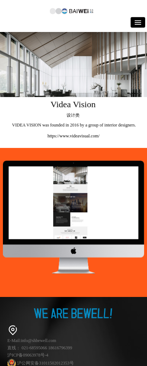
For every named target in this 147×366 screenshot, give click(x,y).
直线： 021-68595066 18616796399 (39, 347)
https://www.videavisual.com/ (73, 135)
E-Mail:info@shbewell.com (31, 340)
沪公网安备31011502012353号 (40, 363)
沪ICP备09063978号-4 (27, 355)
